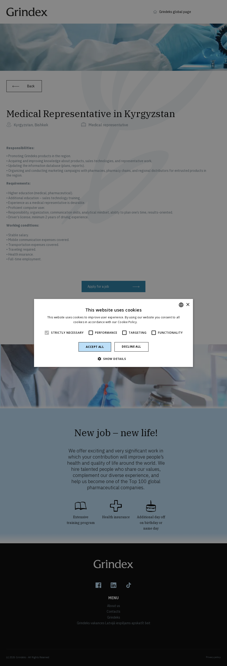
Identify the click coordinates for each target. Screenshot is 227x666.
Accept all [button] (95, 347)
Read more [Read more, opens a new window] (146, 322)
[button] (113, 358)
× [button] (187, 304)
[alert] (113, 333)
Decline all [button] (131, 347)
